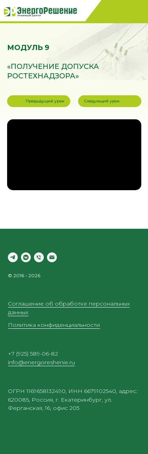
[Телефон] (39, 257)
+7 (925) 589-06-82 (33, 353)
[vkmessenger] (26, 257)
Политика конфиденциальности (54, 324)
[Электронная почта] (52, 257)
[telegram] (13, 257)
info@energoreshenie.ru (41, 362)
